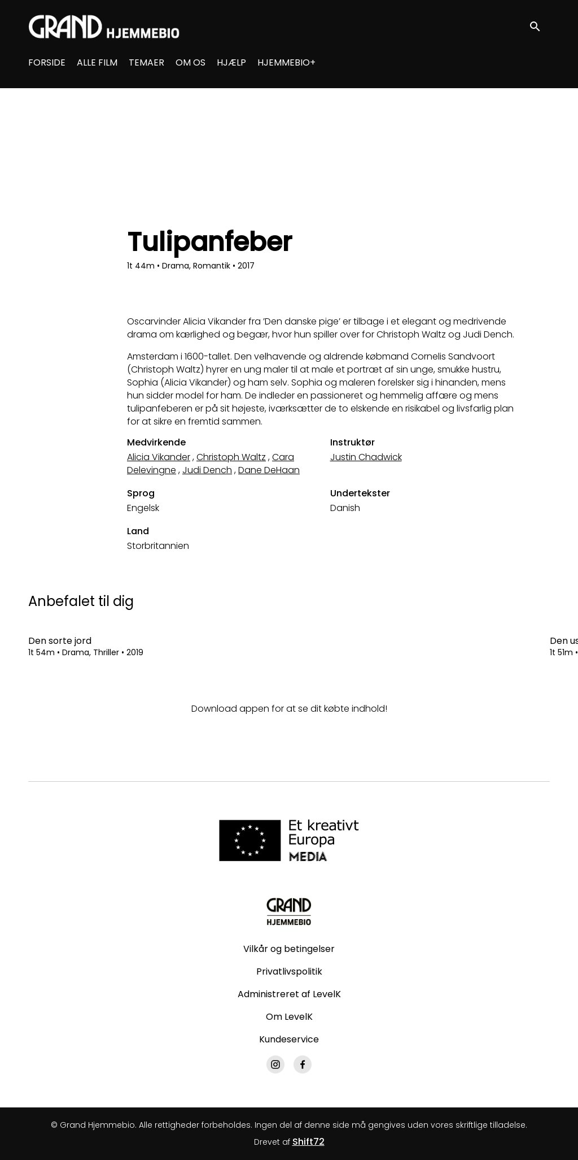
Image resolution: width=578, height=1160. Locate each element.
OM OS (190, 62)
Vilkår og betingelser (289, 948)
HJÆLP (231, 62)
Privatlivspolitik (289, 971)
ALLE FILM (97, 62)
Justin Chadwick (366, 457)
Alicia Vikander (158, 457)
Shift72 (308, 1141)
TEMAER (146, 62)
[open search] (539, 26)
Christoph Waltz (231, 457)
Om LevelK (289, 1016)
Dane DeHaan (269, 470)
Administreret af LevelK (289, 994)
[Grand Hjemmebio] (288, 911)
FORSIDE (46, 62)
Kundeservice (289, 1039)
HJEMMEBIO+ (286, 62)
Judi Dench (207, 470)
